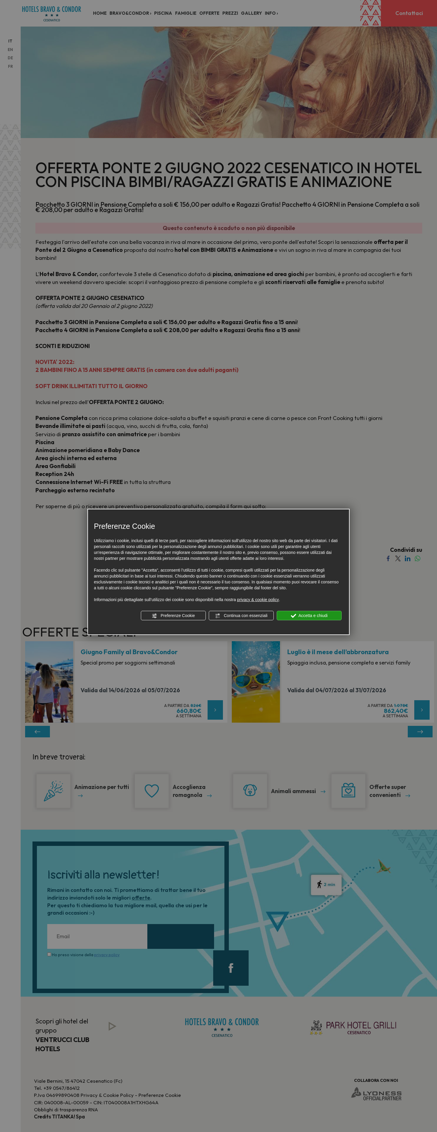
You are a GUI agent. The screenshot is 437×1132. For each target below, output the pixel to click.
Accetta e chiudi (309, 616)
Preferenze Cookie (173, 616)
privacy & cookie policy (258, 599)
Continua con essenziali (241, 616)
